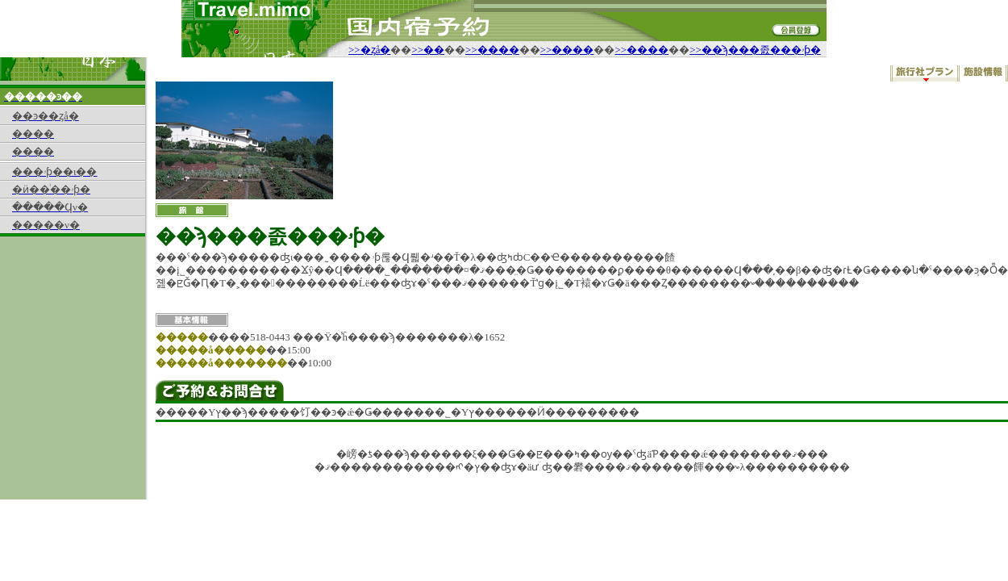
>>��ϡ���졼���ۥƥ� (755, 50)
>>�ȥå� (369, 50)
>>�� (427, 50)
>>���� (492, 50)
